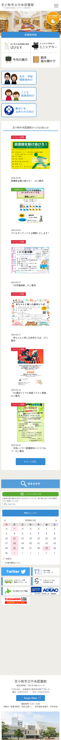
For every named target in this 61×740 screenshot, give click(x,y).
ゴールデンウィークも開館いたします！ (30, 212)
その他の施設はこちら (12, 541)
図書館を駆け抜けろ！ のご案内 (27, 159)
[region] (30, 23)
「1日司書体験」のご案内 (23, 264)
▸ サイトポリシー (30, 735)
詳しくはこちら (9, 483)
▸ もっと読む (30, 440)
